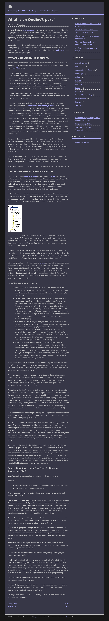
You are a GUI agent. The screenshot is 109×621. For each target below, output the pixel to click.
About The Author (82, 142)
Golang (78, 77)
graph (42, 263)
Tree (53, 176)
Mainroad (68, 617)
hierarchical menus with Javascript (41, 106)
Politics (78, 91)
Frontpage (79, 73)
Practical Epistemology (83, 95)
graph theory (60, 50)
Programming (80, 98)
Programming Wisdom (83, 124)
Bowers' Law (15, 68)
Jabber (77, 88)
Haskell (78, 81)
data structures (30, 176)
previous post (28, 30)
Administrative (81, 63)
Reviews (78, 102)
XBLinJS (78, 105)
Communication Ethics (84, 70)
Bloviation (79, 66)
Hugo (35, 617)
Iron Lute (22, 25)
